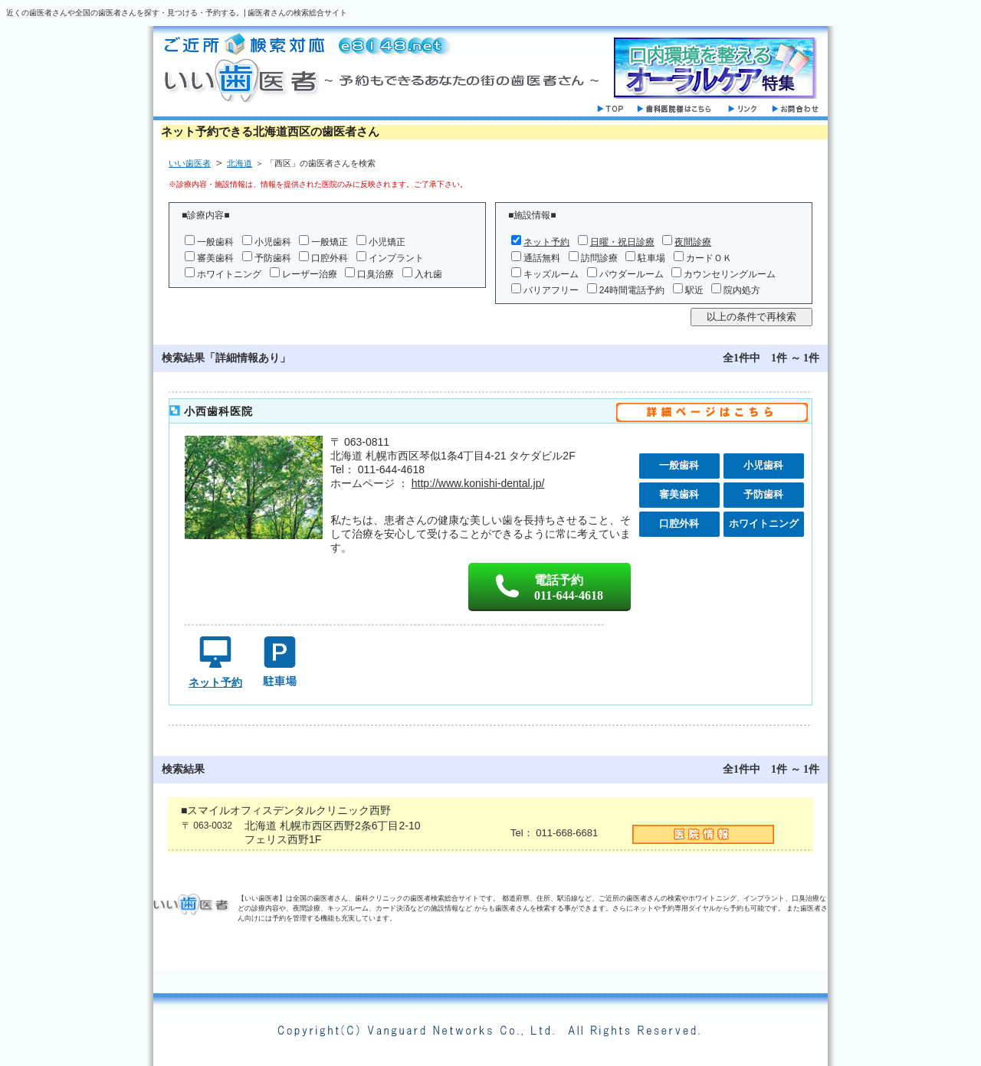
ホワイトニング (229, 274)
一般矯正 (329, 242)
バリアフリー (551, 290)
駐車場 (651, 258)
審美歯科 (215, 258)
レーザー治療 (309, 274)
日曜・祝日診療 (622, 242)
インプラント (396, 258)
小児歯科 (272, 242)
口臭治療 (375, 274)
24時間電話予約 (631, 290)
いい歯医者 (190, 163)
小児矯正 (387, 242)
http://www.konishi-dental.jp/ (478, 483)
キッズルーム (551, 274)
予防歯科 (272, 258)
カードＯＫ (709, 258)
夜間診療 (692, 242)
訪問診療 (599, 258)
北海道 (239, 163)
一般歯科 (215, 242)
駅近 (694, 290)
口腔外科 (329, 258)
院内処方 (741, 290)
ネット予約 (546, 242)
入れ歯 (428, 274)
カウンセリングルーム (730, 274)
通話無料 (541, 258)
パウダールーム (631, 274)
